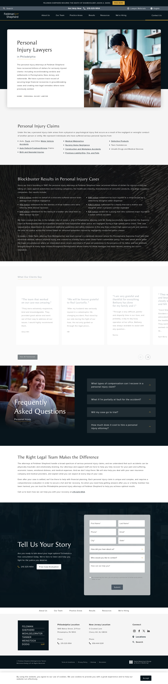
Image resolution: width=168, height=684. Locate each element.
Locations (141, 637)
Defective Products (120, 141)
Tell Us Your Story (44, 544)
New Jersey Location (99, 625)
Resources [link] (105, 15)
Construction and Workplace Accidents (83, 149)
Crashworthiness (39, 148)
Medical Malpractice (74, 141)
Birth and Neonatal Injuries (32, 152)
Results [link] (92, 15)
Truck (27, 141)
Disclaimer (102, 662)
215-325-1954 (78, 491)
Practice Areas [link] (76, 15)
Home (19, 96)
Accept (146, 678)
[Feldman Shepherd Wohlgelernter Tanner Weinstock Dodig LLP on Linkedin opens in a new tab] (148, 631)
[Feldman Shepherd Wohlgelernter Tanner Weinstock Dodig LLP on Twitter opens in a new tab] (144, 631)
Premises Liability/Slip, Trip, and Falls (82, 153)
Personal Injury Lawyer (36, 96)
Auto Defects (26, 148)
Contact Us (157, 15)
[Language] (158, 8)
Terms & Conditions (68, 662)
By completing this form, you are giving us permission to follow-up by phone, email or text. (117, 578)
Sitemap (93, 662)
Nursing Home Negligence (77, 145)
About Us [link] (46, 15)
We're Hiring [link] (121, 15)
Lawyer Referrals (138, 8)
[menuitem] (45, 15)
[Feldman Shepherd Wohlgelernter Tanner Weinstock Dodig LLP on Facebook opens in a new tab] (139, 631)
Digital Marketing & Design (140, 662)
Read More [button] (118, 3)
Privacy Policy (82, 662)
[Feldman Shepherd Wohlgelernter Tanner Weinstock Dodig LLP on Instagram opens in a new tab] (134, 631)
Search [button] (10, 8)
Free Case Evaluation (49, 566)
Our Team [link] (60, 15)
